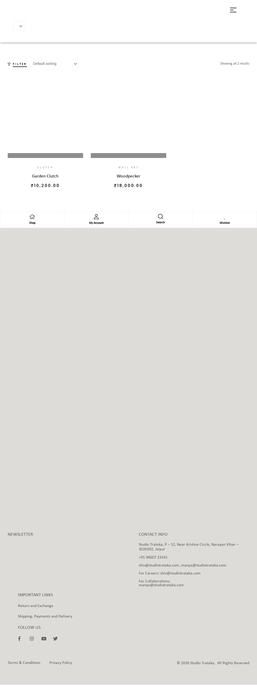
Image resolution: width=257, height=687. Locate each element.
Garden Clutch (45, 176)
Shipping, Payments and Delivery (45, 618)
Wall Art (128, 167)
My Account (96, 225)
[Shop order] (56, 64)
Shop (32, 225)
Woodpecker (128, 176)
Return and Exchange (35, 608)
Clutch (45, 167)
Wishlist (225, 225)
